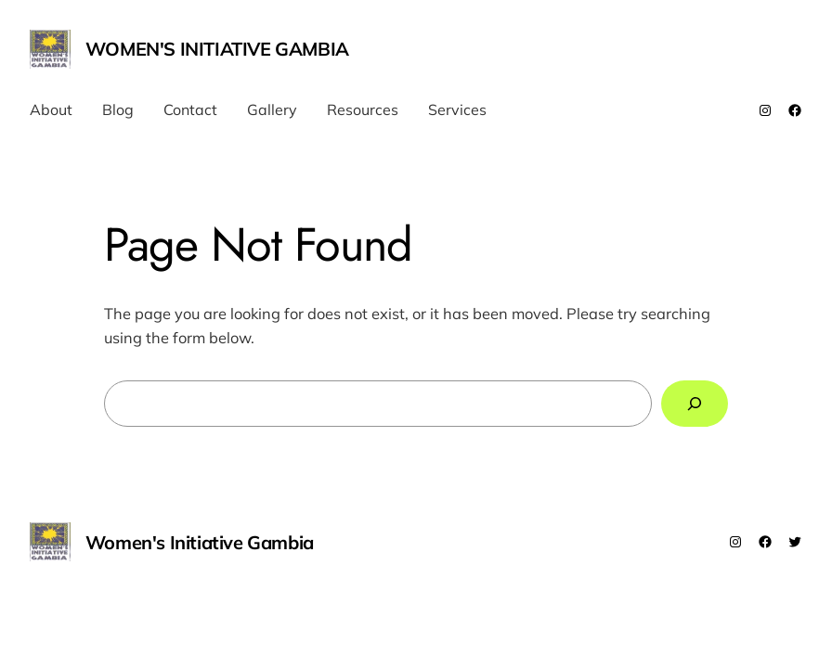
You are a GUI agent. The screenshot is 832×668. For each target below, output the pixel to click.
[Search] (694, 403)
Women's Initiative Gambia (217, 48)
